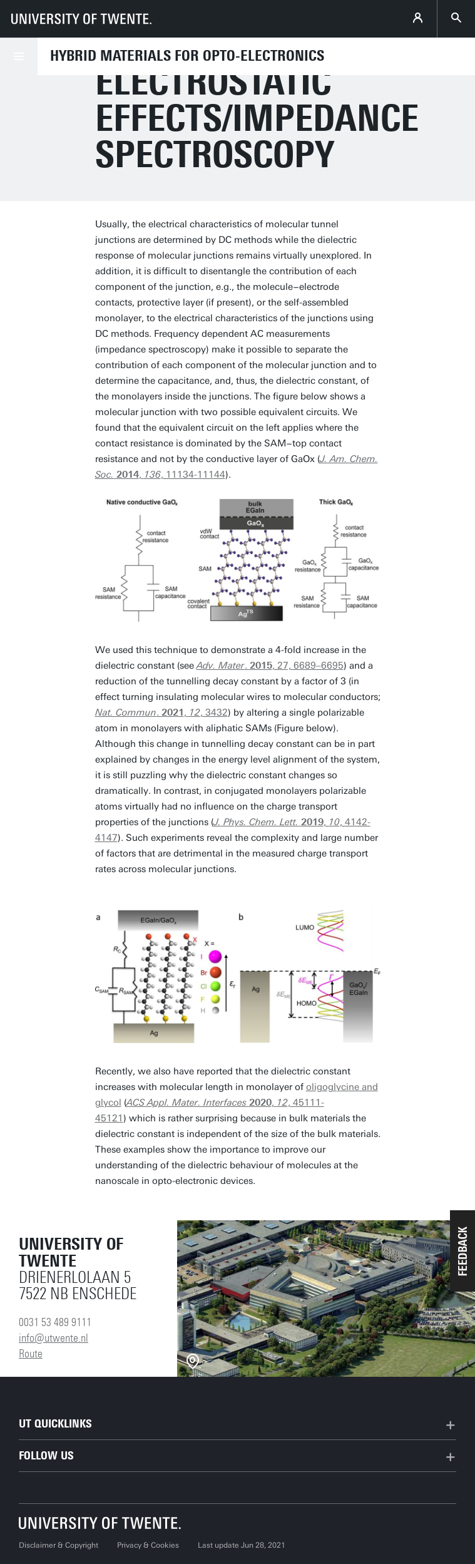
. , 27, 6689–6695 (270, 665)
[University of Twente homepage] (81, 19)
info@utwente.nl (53, 1338)
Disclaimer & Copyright (58, 1545)
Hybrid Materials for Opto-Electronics (187, 56)
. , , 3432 (161, 712)
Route (31, 1354)
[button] (462, 1251)
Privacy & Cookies (148, 1545)
